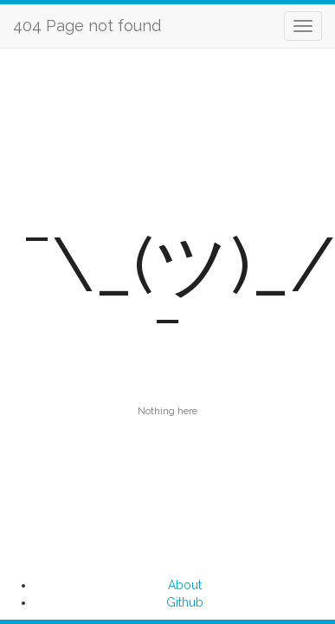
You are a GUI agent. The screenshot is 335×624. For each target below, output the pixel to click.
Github (184, 602)
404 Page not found (87, 25)
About (185, 585)
